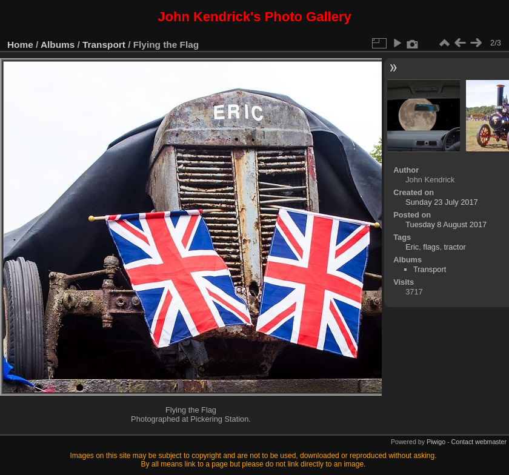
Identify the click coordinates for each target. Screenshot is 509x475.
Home (20, 44)
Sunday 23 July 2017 (441, 202)
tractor (455, 246)
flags (431, 246)
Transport (103, 44)
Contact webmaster (479, 441)
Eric (412, 246)
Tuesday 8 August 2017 (446, 224)
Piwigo (436, 441)
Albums (58, 44)
